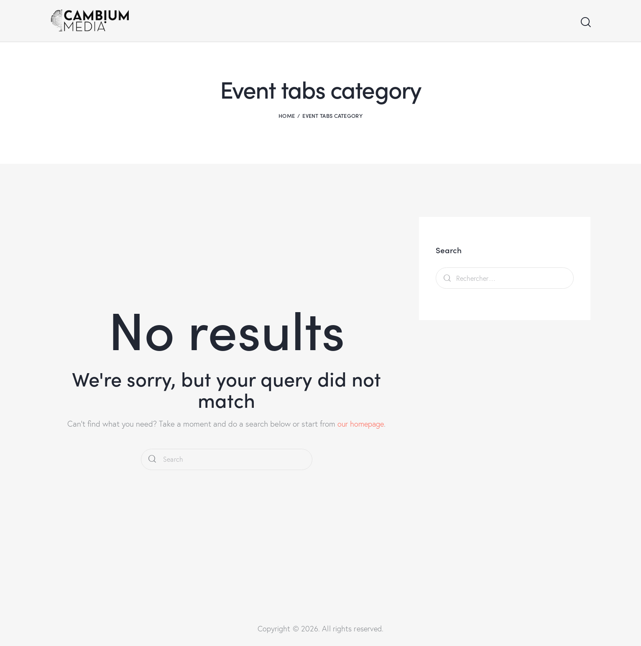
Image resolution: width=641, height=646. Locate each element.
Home (286, 116)
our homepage (361, 424)
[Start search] (585, 23)
